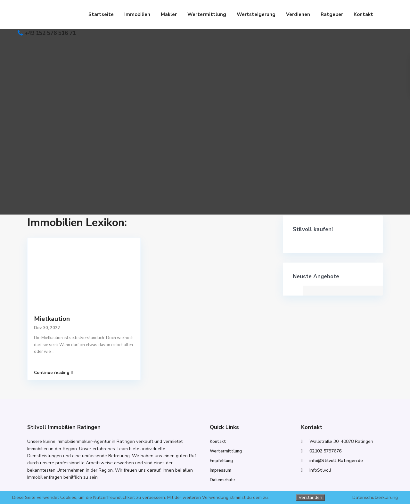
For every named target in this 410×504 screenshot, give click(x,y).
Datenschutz (222, 480)
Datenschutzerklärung (375, 497)
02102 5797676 (325, 451)
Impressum (220, 470)
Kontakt (363, 14)
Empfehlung (221, 461)
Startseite (101, 14)
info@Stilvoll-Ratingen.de (336, 461)
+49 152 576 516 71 (50, 33)
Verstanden (310, 497)
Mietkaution (52, 318)
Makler (169, 14)
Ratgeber (332, 14)
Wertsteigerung (256, 14)
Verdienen (298, 14)
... (53, 351)
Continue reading (53, 372)
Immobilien (137, 14)
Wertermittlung (206, 14)
